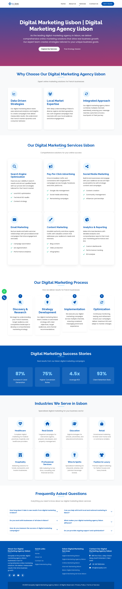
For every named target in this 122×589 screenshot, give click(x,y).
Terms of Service (93, 584)
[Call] (4, 297)
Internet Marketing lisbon (71, 566)
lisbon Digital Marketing (71, 569)
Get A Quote (107, 4)
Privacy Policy (80, 584)
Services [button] (82, 4)
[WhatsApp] (4, 291)
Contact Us (93, 4)
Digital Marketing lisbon (71, 555)
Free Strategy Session (73, 49)
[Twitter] (14, 574)
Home (63, 4)
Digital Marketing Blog (43, 564)
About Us (72, 4)
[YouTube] (18, 574)
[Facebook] (9, 574)
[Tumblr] (22, 574)
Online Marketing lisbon (71, 562)
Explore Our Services (49, 49)
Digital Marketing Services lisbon (74, 573)
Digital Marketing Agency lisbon (74, 559)
